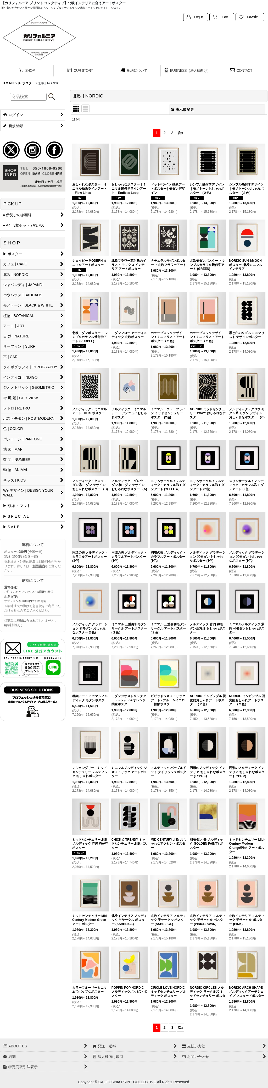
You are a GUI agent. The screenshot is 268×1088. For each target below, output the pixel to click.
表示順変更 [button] (182, 109)
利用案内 (38, 566)
